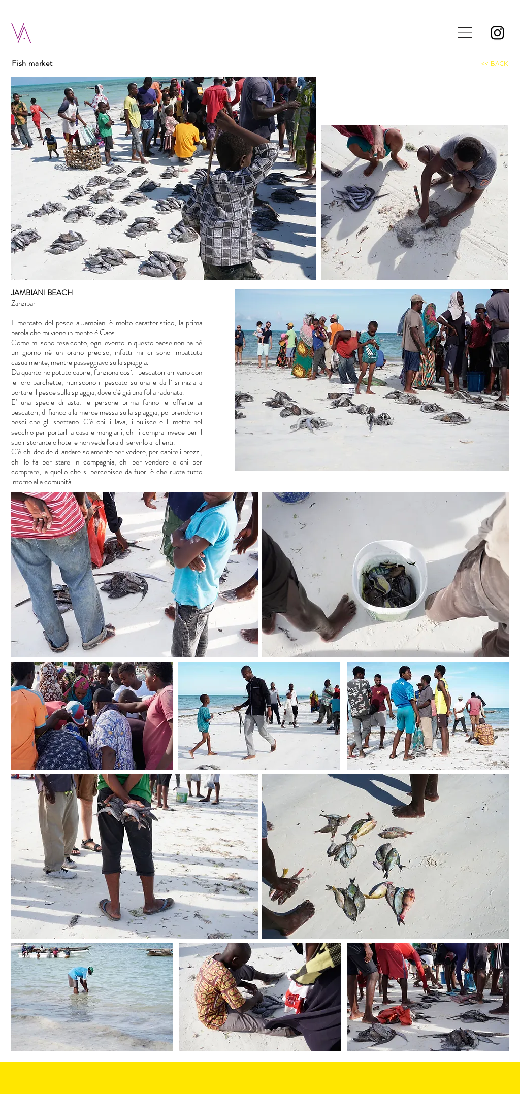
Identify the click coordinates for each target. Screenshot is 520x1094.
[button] (465, 32)
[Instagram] (497, 33)
